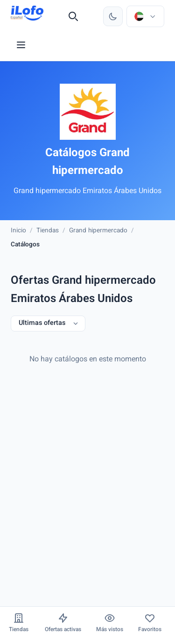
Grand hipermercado (98, 231)
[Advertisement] (87, 480)
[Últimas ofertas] (48, 323)
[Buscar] (73, 16)
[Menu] (21, 45)
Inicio (18, 231)
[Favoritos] (150, 623)
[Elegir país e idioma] (145, 16)
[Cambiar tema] (113, 16)
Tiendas (47, 231)
